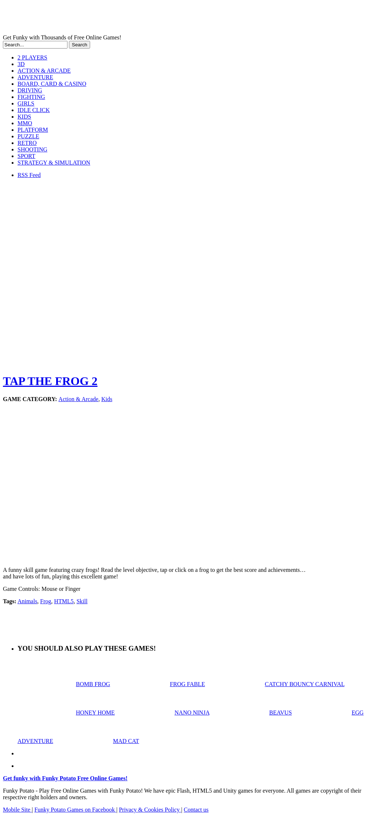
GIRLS (26, 103)
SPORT (26, 156)
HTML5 (63, 601)
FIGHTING (31, 97)
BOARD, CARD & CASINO (52, 84)
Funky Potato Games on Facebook (75, 810)
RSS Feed (29, 175)
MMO (25, 123)
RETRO (27, 143)
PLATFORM (33, 130)
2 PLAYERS (32, 57)
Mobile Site (17, 810)
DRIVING (30, 90)
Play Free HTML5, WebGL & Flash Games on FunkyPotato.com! (127, 18)
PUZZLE (28, 136)
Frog (45, 601)
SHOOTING (32, 149)
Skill (82, 601)
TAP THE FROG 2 (50, 381)
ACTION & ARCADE (44, 71)
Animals (27, 601)
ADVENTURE (35, 77)
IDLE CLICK (34, 110)
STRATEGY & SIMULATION (54, 162)
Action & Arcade (78, 399)
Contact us (196, 810)
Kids (106, 399)
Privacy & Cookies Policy (150, 810)
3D (21, 64)
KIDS (24, 116)
